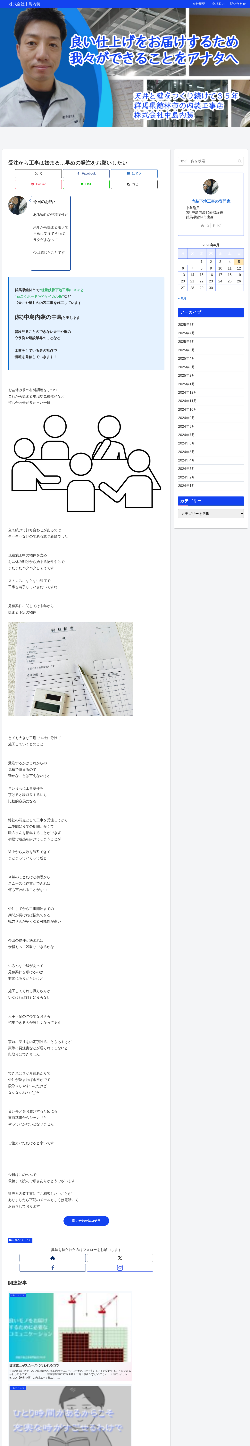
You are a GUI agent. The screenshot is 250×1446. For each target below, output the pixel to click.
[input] (211, 161)
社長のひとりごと (20, 1229)
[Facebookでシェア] (46, 173)
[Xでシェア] (20, 173)
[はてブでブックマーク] (73, 173)
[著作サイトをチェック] (73, 1247)
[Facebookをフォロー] (91, 1247)
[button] (151, 173)
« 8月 (182, 298)
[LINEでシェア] (125, 173)
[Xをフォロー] (82, 1247)
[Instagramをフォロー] (100, 1247)
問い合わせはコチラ (86, 1210)
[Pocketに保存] (99, 173)
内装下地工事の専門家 (210, 201)
